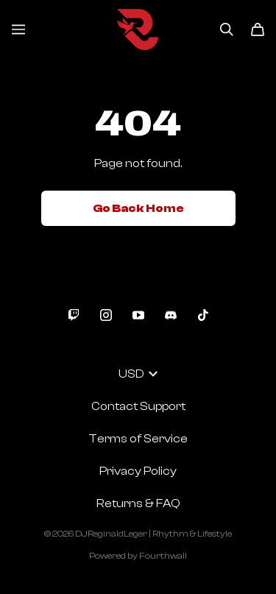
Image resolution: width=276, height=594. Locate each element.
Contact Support (138, 406)
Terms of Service (138, 438)
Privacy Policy (138, 471)
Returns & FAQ (138, 503)
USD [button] (138, 374)
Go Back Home (138, 208)
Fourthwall (163, 556)
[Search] (226, 29)
